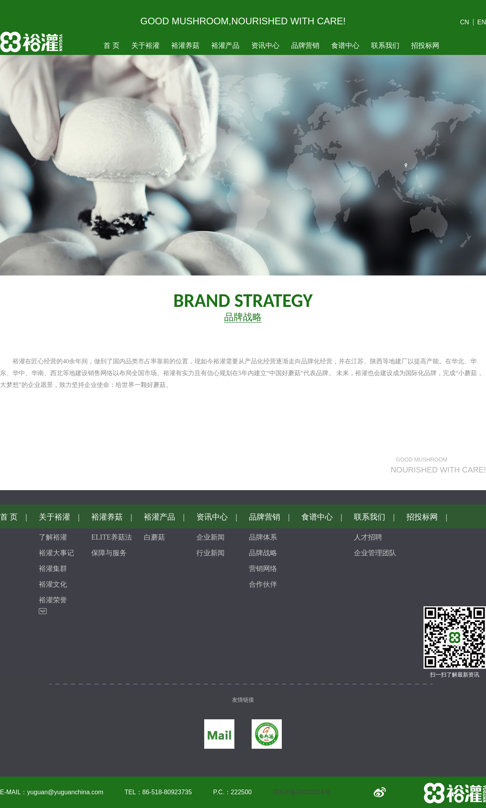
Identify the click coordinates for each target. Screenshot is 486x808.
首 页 (111, 45)
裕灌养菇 (185, 45)
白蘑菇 (154, 537)
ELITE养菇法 (111, 537)
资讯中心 (265, 45)
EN (481, 22)
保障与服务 (109, 553)
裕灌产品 (225, 45)
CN (464, 22)
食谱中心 (345, 45)
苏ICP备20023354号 (301, 792)
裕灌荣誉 (53, 600)
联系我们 (385, 45)
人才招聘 (368, 537)
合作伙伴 (263, 584)
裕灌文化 (53, 584)
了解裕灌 (53, 537)
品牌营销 (305, 45)
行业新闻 (210, 553)
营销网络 (263, 569)
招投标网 (425, 45)
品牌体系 (263, 537)
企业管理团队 (375, 553)
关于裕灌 (145, 45)
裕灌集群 (53, 569)
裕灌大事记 (56, 553)
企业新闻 (210, 537)
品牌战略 (263, 553)
